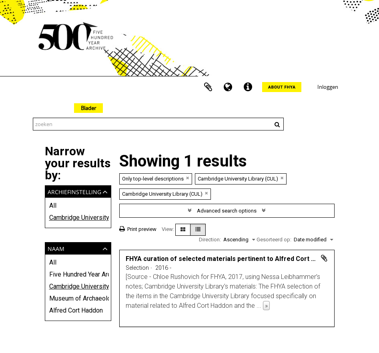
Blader (88, 108)
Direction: (210, 240)
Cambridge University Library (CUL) (78, 217)
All (52, 205)
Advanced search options (227, 211)
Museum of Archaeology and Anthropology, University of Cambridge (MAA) (78, 298)
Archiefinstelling (74, 191)
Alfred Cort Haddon (76, 310)
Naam (56, 248)
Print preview (137, 229)
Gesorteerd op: (274, 240)
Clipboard (208, 87)
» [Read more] (266, 305)
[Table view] (198, 230)
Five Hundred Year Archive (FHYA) (78, 274)
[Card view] (183, 230)
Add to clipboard (324, 258)
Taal (228, 87)
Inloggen (327, 86)
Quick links (248, 87)
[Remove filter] (187, 178)
